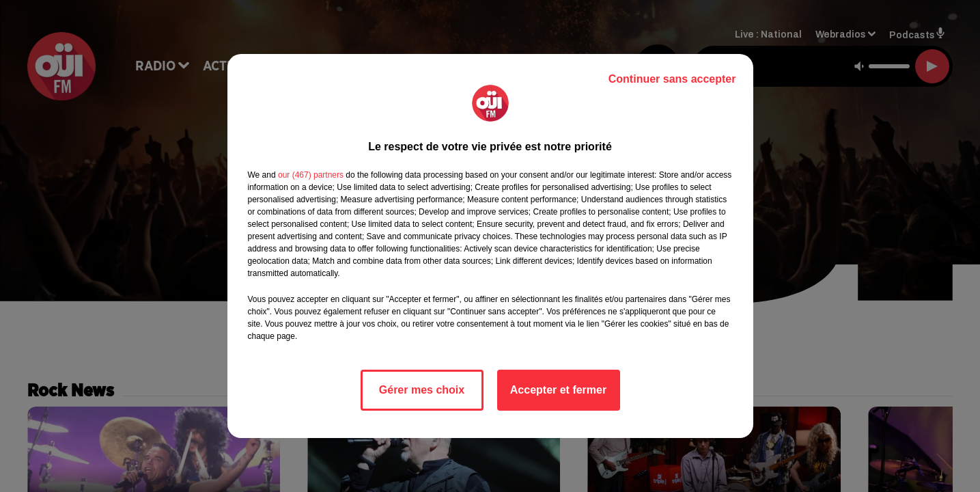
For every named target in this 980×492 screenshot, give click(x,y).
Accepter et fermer (558, 390)
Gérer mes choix (421, 390)
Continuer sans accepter (672, 79)
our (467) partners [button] (311, 175)
